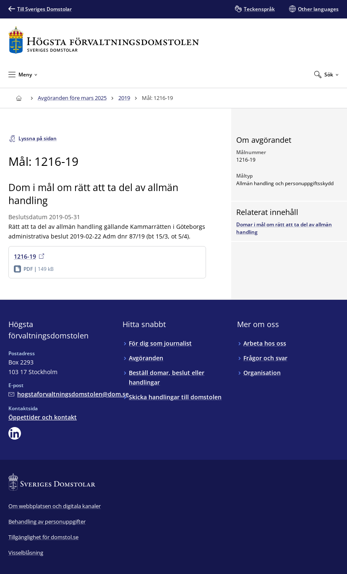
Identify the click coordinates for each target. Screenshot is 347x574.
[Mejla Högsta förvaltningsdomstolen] (68, 394)
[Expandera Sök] (326, 74)
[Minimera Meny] (23, 74)
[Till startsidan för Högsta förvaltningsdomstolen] (103, 40)
